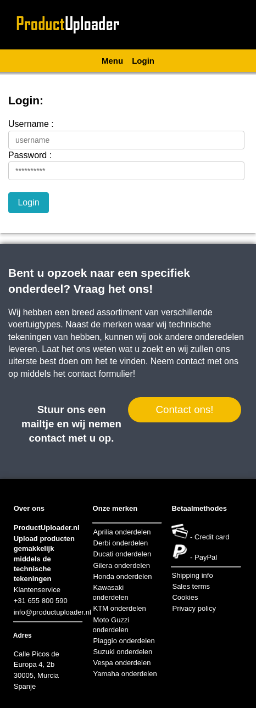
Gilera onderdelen (121, 565)
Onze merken (115, 508)
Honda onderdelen (122, 576)
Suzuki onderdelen (123, 652)
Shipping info (192, 575)
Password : (30, 155)
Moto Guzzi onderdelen (111, 625)
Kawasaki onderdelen (111, 592)
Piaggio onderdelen (124, 641)
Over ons (29, 508)
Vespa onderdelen (122, 663)
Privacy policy (193, 608)
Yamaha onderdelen (125, 674)
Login (143, 60)
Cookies (185, 597)
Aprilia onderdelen (122, 532)
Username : (31, 124)
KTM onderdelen (119, 608)
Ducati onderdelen (122, 554)
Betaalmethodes (198, 508)
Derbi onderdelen (120, 543)
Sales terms (191, 586)
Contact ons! (184, 409)
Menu (112, 60)
